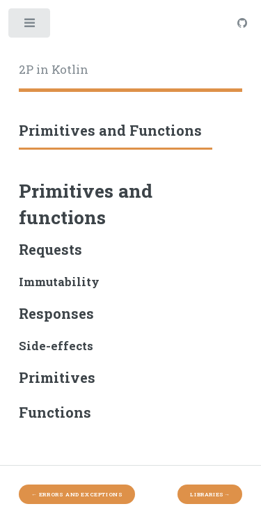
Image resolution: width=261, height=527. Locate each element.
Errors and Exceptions (77, 494)
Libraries (210, 494)
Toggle (30, 26)
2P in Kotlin (53, 69)
